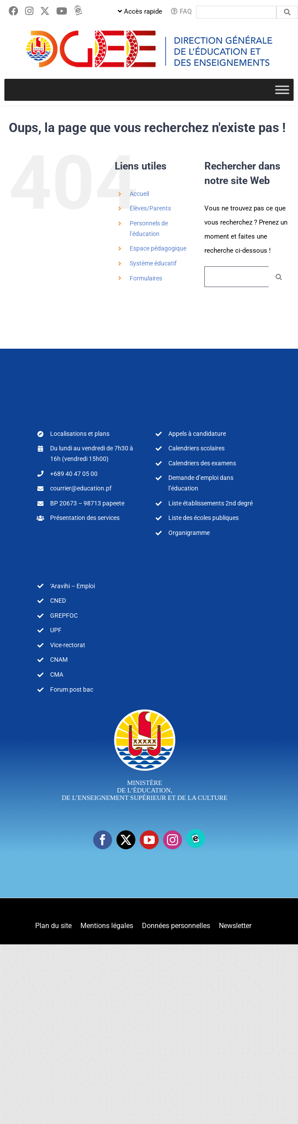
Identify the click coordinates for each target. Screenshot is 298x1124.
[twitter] (125, 839)
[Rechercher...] (236, 276)
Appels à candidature (197, 433)
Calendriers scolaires (196, 448)
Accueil (139, 193)
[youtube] (149, 839)
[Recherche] (279, 276)
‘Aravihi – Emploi (72, 586)
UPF (56, 630)
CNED (58, 600)
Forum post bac (71, 689)
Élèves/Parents (150, 208)
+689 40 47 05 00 (74, 473)
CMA (56, 674)
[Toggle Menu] (282, 89)
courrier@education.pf (81, 488)
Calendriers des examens (202, 463)
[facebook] (102, 839)
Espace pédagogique (158, 248)
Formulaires (146, 278)
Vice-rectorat (67, 645)
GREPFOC (64, 615)
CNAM (59, 659)
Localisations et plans (79, 433)
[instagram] (172, 839)
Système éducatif (153, 263)
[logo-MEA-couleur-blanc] (144, 709)
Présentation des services (85, 517)
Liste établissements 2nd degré (210, 503)
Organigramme (189, 532)
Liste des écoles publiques (203, 517)
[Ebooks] (195, 838)
